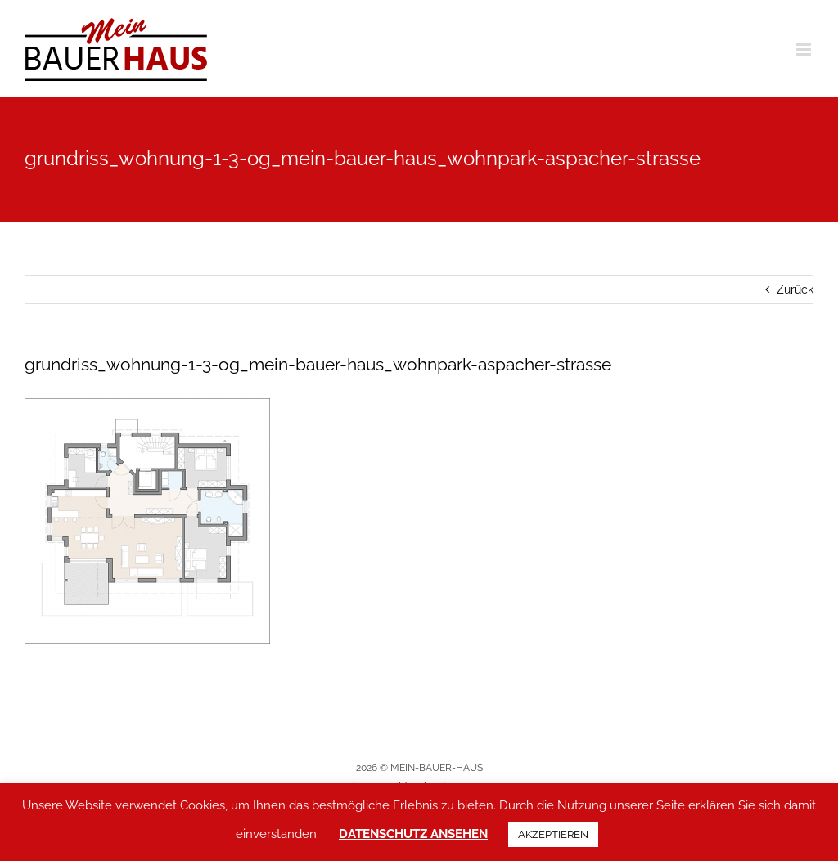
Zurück (795, 289)
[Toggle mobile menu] (804, 49)
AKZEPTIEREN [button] (553, 834)
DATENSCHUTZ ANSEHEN (413, 834)
